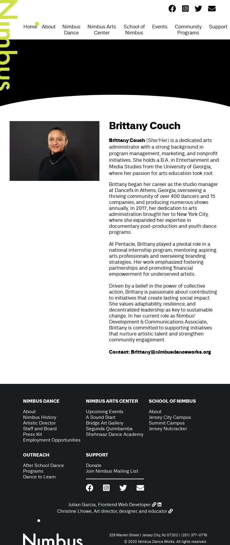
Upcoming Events (104, 411)
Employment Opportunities (52, 440)
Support (218, 27)
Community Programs (188, 30)
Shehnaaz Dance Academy (114, 434)
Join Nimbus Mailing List (112, 471)
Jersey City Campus (170, 417)
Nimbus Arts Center (101, 30)
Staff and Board (40, 428)
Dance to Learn (39, 477)
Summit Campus (167, 423)
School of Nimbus (134, 30)
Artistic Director (39, 423)
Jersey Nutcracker (168, 428)
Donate (94, 465)
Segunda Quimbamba (109, 428)
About (49, 27)
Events (159, 27)
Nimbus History (39, 417)
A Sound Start (100, 417)
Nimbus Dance (71, 30)
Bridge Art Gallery (104, 423)
